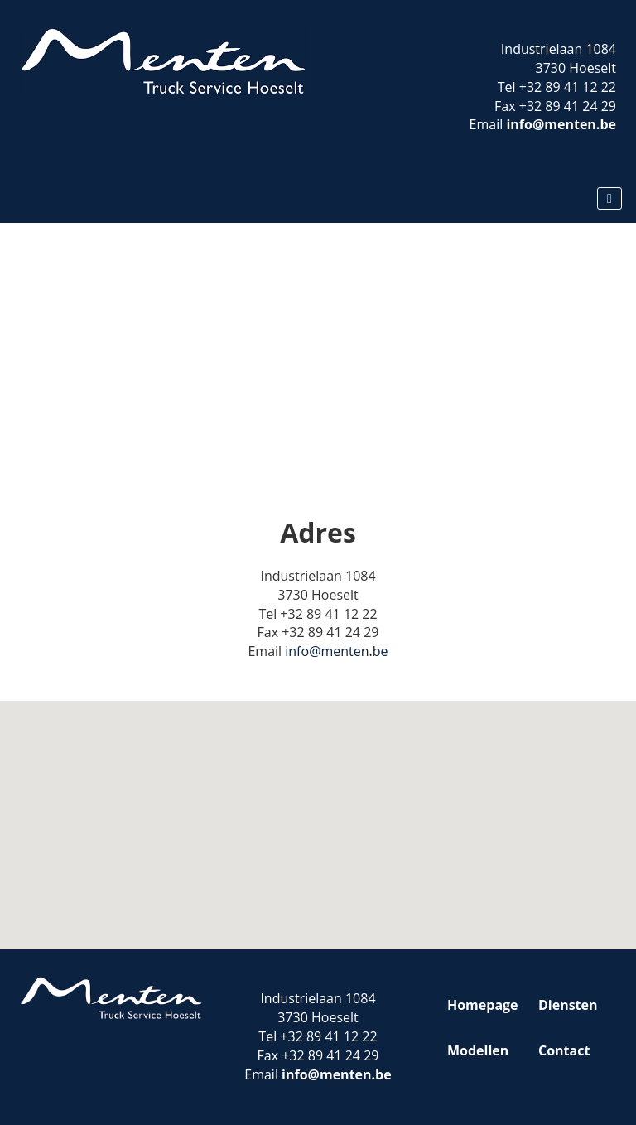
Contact (564, 1050)
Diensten (568, 1005)
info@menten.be (561, 124)
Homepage (482, 1005)
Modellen (477, 1050)
